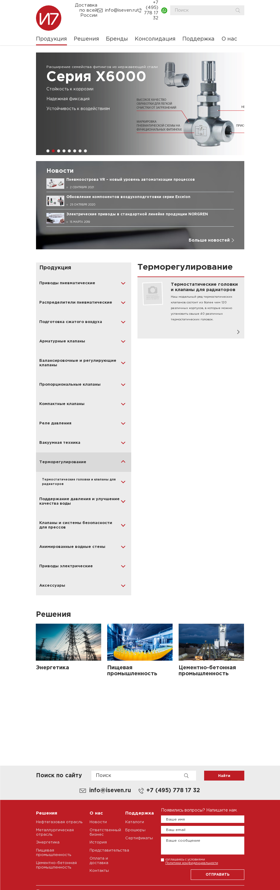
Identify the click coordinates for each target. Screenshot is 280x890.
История (98, 842)
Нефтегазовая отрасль (59, 822)
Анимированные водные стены (72, 546)
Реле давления (55, 423)
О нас (229, 39)
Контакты (99, 870)
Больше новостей (209, 240)
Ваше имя (175, 819)
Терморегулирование (62, 462)
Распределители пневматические (75, 302)
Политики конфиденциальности (191, 863)
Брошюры (135, 830)
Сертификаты (139, 838)
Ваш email (175, 830)
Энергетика (48, 842)
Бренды (117, 39)
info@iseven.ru (121, 10)
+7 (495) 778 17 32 (151, 10)
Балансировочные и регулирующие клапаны (77, 363)
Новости (98, 822)
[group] (140, 103)
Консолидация (155, 39)
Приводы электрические (66, 566)
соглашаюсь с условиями (191, 861)
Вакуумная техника (59, 442)
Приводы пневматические (67, 283)
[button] (47, 150)
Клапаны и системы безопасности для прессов (75, 525)
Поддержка (198, 39)
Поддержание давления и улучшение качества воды (79, 501)
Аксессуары (52, 585)
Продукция (51, 39)
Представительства (109, 850)
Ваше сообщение (183, 840)
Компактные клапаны (62, 404)
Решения (86, 39)
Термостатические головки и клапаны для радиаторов (79, 482)
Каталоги (134, 822)
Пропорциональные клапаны (70, 384)
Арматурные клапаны (62, 341)
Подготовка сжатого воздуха (70, 322)
